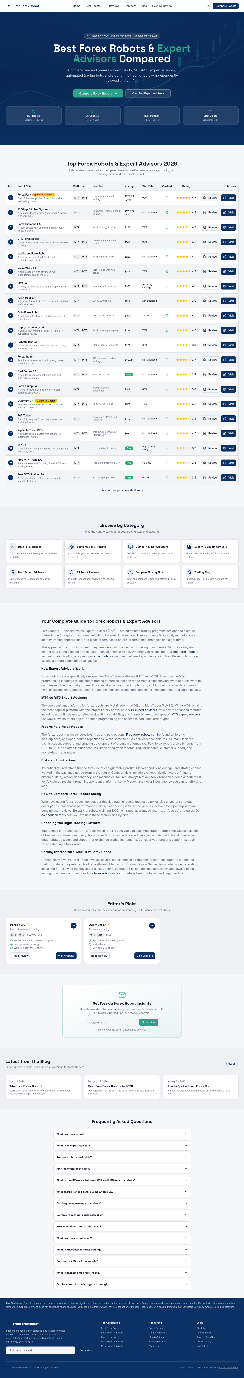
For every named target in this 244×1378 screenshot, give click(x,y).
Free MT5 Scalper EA (31, 474)
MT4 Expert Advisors (112, 1341)
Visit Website (66, 955)
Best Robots (95, 5)
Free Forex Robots (110, 1337)
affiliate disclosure (228, 1367)
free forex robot (184, 652)
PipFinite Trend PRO (30, 430)
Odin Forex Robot (28, 312)
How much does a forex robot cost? (122, 1226)
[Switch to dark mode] (209, 6)
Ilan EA (22, 444)
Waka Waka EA (27, 268)
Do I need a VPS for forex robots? (122, 1261)
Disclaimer (202, 1328)
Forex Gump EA (27, 386)
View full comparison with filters (122, 490)
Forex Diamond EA (29, 224)
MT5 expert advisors (186, 714)
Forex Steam (25, 356)
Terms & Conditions (207, 1337)
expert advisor (104, 656)
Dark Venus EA (27, 371)
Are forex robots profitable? (122, 1157)
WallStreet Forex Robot (32, 253)
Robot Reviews (156, 1328)
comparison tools (53, 815)
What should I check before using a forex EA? (122, 1191)
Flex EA (22, 282)
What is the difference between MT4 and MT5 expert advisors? (122, 1180)
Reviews (114, 5)
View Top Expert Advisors (148, 95)
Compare (130, 5)
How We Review (162, 5)
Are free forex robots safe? (122, 1168)
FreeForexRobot (23, 6)
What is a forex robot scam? (122, 1238)
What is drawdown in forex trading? (122, 1249)
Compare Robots (225, 5)
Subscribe (148, 1022)
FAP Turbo (24, 415)
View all (232, 1063)
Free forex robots (138, 734)
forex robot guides (107, 873)
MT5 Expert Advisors (112, 1346)
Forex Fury (24, 194)
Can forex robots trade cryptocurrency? (122, 1284)
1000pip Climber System (33, 209)
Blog (144, 5)
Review (210, 197)
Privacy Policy (204, 1332)
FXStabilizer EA (27, 341)
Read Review (21, 955)
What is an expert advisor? (122, 1145)
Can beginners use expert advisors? (122, 1203)
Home (76, 5)
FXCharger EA (26, 297)
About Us (154, 1346)
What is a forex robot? (122, 1134)
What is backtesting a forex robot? (122, 1272)
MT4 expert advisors (142, 710)
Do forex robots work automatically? (122, 1215)
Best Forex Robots (110, 1328)
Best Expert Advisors (112, 1332)
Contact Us (203, 1346)
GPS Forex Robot (28, 238)
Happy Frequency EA (31, 327)
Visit (228, 197)
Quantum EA (25, 400)
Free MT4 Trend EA (30, 459)
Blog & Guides (156, 1337)
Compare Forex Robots (98, 95)
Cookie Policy (204, 1341)
